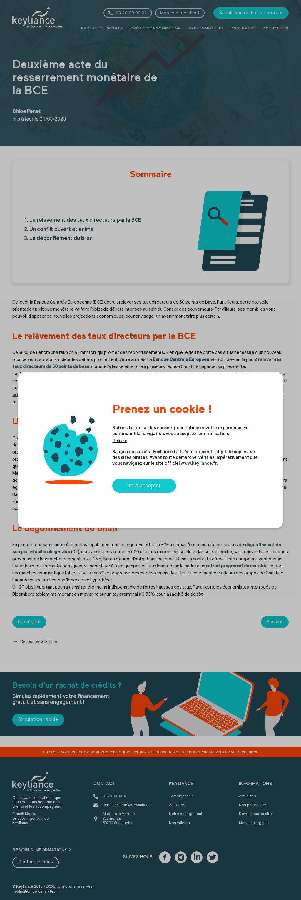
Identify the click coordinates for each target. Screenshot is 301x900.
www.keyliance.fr (199, 463)
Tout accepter (144, 486)
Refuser (119, 440)
